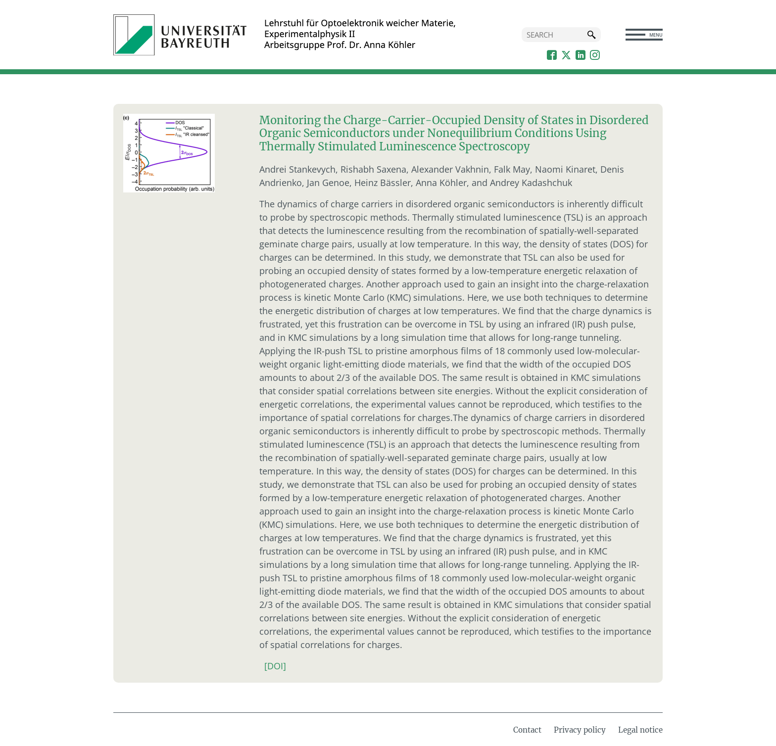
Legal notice (640, 730)
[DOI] (275, 666)
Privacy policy (580, 730)
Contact (527, 730)
